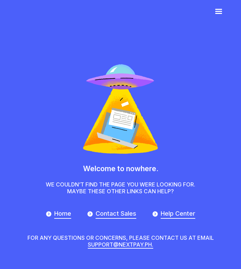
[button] (218, 11)
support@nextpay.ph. (120, 244)
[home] (33, 10)
